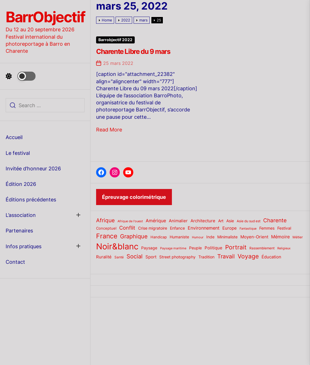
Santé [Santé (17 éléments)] (119, 257)
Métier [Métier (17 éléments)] (298, 237)
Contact (15, 262)
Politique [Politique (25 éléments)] (213, 247)
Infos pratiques (23, 246)
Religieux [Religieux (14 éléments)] (284, 248)
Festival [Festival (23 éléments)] (284, 228)
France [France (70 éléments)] (106, 236)
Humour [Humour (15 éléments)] (197, 237)
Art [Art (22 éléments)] (220, 221)
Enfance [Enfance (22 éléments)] (177, 228)
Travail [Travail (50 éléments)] (226, 256)
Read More (109, 130)
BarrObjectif (45, 17)
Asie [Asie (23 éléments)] (230, 220)
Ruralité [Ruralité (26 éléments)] (104, 257)
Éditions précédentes (31, 200)
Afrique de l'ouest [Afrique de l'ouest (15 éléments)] (130, 221)
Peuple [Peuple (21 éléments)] (195, 248)
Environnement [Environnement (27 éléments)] (204, 228)
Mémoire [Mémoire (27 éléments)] (280, 236)
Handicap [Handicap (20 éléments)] (158, 237)
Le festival (18, 153)
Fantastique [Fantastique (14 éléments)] (248, 228)
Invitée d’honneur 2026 (33, 168)
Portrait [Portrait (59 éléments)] (236, 247)
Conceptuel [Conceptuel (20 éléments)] (106, 228)
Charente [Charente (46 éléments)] (275, 220)
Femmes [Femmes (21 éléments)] (266, 228)
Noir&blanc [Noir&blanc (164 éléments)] (117, 246)
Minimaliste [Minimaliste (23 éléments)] (227, 236)
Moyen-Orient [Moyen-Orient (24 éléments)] (254, 236)
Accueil (14, 137)
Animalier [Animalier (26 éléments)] (178, 220)
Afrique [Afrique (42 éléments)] (105, 220)
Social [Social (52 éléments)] (135, 256)
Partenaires (19, 231)
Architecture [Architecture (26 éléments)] (203, 220)
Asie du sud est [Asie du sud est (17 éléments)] (248, 221)
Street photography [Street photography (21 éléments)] (177, 257)
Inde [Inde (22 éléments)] (210, 237)
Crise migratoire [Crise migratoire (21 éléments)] (152, 228)
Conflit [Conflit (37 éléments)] (127, 228)
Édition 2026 (21, 184)
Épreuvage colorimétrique (134, 197)
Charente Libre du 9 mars (133, 51)
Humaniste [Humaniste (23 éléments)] (179, 236)
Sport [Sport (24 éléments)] (150, 257)
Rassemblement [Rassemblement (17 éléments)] (261, 248)
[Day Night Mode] (21, 76)
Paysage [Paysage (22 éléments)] (149, 248)
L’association (21, 215)
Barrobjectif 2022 (115, 40)
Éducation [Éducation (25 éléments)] (271, 257)
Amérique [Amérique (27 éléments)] (156, 220)
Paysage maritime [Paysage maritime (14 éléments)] (173, 248)
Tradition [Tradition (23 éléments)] (206, 256)
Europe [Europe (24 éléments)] (229, 228)
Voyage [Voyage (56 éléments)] (248, 256)
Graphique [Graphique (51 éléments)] (134, 236)
